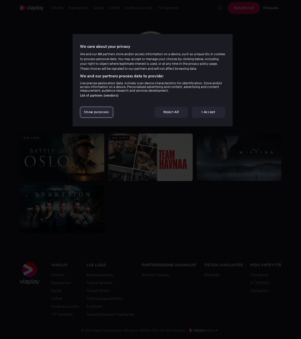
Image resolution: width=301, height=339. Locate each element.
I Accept (208, 112)
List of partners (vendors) (99, 95)
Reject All (171, 112)
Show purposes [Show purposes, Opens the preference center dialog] (96, 112)
